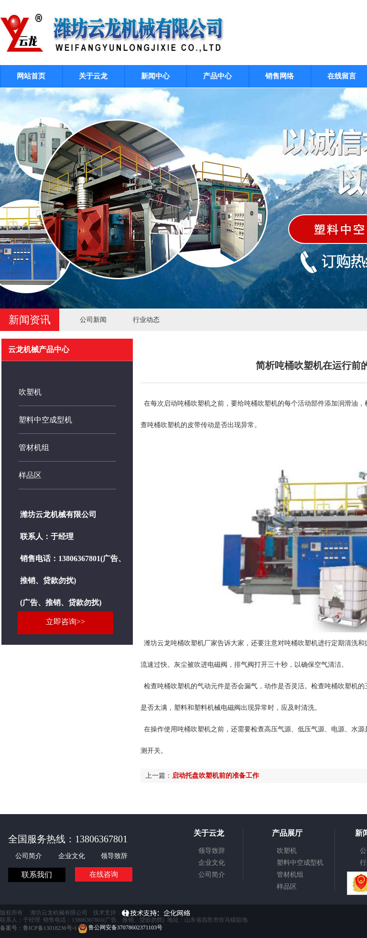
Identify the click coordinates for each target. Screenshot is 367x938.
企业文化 (72, 856)
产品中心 (217, 76)
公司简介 (29, 856)
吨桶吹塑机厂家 (194, 643)
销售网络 (279, 76)
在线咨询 (103, 874)
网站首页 (31, 76)
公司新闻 (93, 319)
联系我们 (37, 875)
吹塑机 (30, 392)
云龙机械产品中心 (38, 349)
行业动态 (146, 319)
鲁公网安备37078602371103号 (120, 927)
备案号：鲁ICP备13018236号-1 (38, 927)
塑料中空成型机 (45, 420)
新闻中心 (155, 76)
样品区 (30, 475)
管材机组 (34, 447)
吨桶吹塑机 (261, 403)
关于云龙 (93, 76)
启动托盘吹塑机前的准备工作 (215, 775)
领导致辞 (114, 856)
